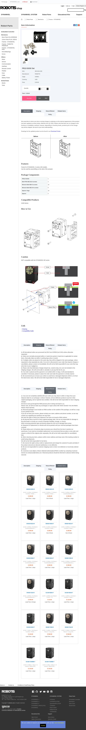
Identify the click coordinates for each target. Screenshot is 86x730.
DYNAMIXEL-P (35, 703)
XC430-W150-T (30, 627)
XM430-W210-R (49, 489)
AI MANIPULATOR (54, 701)
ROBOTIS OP (53, 709)
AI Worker (52, 699)
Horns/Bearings (6, 51)
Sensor (4, 61)
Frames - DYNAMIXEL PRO (8, 48)
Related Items (62, 111)
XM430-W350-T (49, 523)
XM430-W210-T (69, 523)
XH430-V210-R (30, 592)
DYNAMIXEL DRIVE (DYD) (38, 705)
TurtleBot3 (52, 705)
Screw (3, 54)
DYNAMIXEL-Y (35, 699)
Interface (4, 66)
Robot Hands (53, 707)
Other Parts (72, 703)
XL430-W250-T (50, 592)
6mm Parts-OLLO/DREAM (9, 37)
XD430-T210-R (69, 627)
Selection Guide (52, 719)
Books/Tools (5, 80)
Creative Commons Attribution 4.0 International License (13, 709)
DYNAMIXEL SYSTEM (29, 14)
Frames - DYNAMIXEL (8, 42)
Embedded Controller (7, 31)
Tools (3, 85)
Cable (3, 75)
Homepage (4, 1)
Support (79, 14)
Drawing (24, 329)
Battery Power (6, 77)
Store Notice (51, 717)
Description (27, 111)
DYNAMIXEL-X (35, 701)
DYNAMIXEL (5, 14)
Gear (3, 73)
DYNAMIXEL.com (15, 1)
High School (34, 717)
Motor (3, 59)
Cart (73, 6)
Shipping (38, 111)
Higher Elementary (36, 719)
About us (2, 685)
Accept (43, 725)
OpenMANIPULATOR (55, 703)
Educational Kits (64, 14)
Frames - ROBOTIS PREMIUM (7, 44)
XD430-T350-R (50, 627)
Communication (6, 64)
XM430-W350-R (30, 489)
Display (4, 70)
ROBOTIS (9, 691)
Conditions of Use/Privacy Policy (26, 685)
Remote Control (6, 68)
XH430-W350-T (30, 558)
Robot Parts (46, 14)
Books (3, 83)
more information (59, 723)
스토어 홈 (21, 19)
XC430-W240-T (69, 592)
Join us (68, 6)
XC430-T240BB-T (30, 661)
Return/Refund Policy (50, 112)
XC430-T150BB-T (49, 661)
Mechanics (4, 35)
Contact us (11, 685)
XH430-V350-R (69, 558)
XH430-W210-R (30, 523)
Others (3, 57)
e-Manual (24, 1)
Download (33, 1)
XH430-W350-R (69, 489)
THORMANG (53, 711)
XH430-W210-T (50, 558)
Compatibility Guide (28, 331)
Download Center (56, 131)
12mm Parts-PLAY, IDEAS (9, 39)
